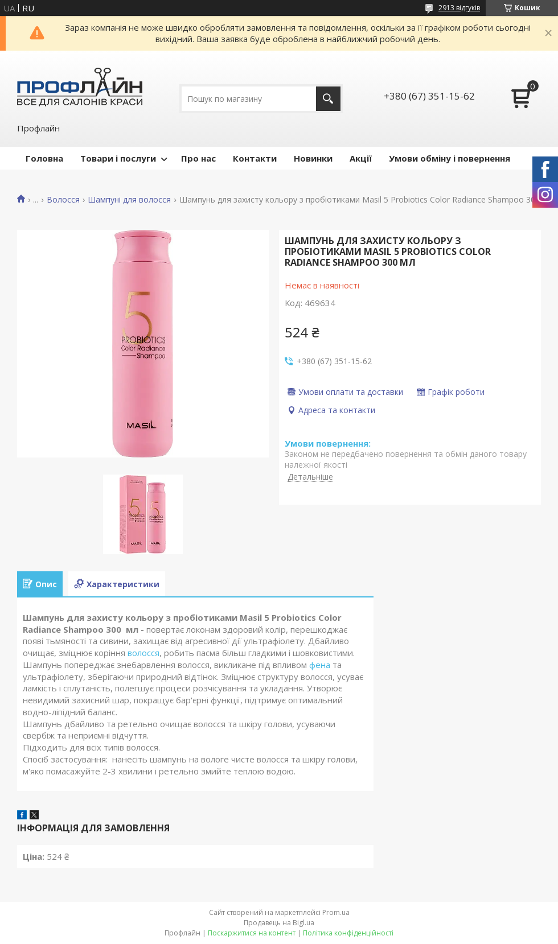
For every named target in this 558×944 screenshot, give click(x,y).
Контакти (255, 158)
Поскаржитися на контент (252, 933)
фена (319, 664)
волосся (143, 652)
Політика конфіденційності (348, 933)
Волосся (63, 200)
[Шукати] (328, 98)
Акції (361, 158)
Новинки (313, 158)
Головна (44, 158)
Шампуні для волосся (129, 200)
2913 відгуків (459, 8)
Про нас (198, 158)
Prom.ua (336, 912)
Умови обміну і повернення (449, 158)
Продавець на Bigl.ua (279, 922)
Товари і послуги (118, 158)
